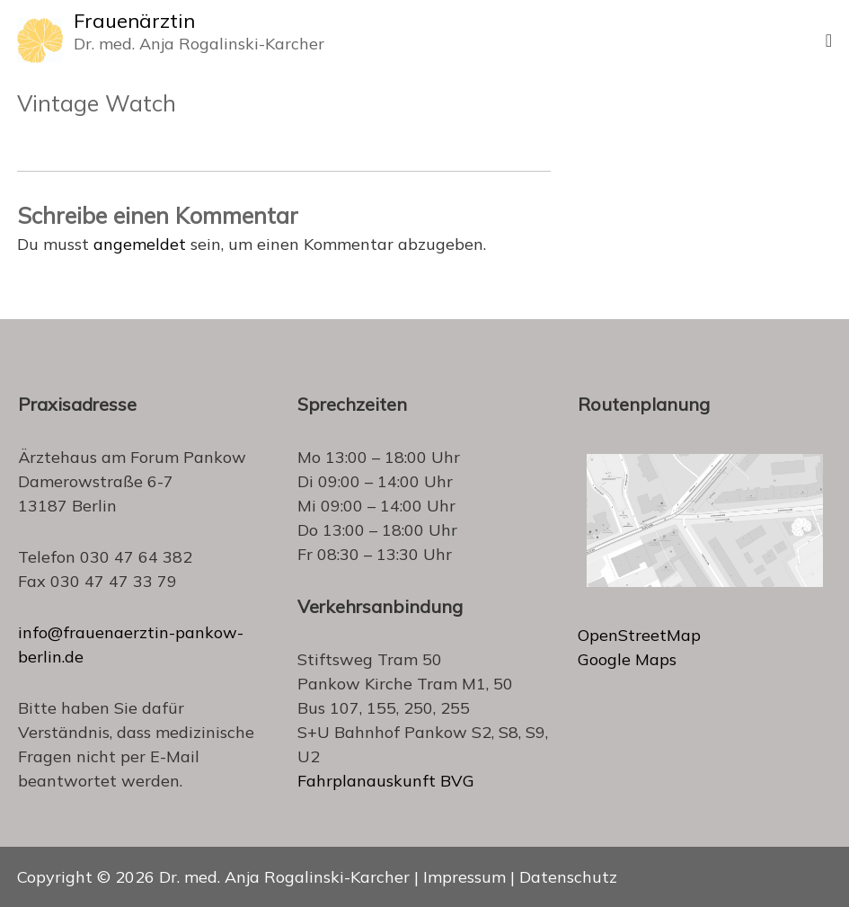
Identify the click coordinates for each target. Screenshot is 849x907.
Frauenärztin (134, 20)
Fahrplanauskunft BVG (385, 780)
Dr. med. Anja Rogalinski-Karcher (284, 877)
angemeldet (139, 244)
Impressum (464, 877)
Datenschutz (568, 877)
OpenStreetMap (639, 635)
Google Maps (627, 659)
